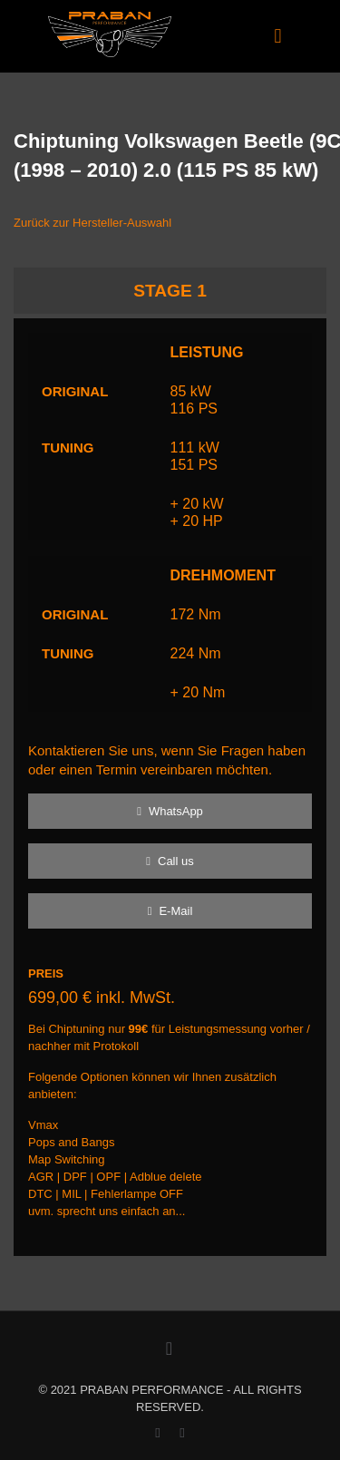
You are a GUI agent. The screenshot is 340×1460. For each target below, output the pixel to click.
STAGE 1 (170, 290)
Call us (170, 861)
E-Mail (170, 911)
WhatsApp (170, 811)
